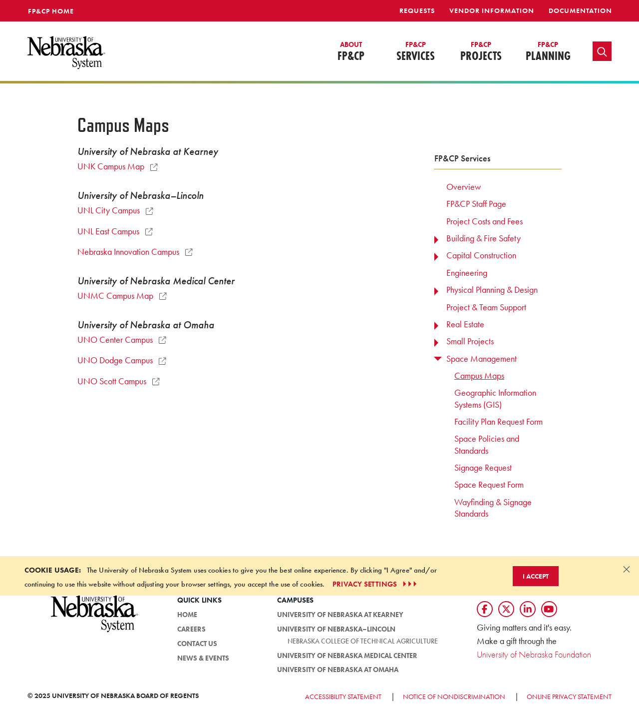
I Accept (536, 576)
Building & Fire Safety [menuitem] (483, 238)
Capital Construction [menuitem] (481, 255)
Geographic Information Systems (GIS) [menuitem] (495, 398)
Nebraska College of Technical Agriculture (363, 641)
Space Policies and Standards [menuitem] (486, 444)
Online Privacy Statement (569, 696)
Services (415, 52)
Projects (481, 52)
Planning (548, 52)
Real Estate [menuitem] (465, 324)
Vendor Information (491, 10)
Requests (417, 10)
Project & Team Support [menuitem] (486, 307)
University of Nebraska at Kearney (340, 614)
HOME (187, 614)
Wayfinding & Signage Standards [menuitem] (493, 508)
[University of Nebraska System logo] (94, 619)
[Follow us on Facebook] (485, 609)
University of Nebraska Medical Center (347, 655)
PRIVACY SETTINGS (375, 584)
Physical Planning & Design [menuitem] (492, 289)
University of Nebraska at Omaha (337, 669)
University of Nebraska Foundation (534, 654)
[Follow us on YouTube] (549, 609)
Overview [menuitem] (463, 186)
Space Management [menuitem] (481, 358)
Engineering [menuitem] (466, 272)
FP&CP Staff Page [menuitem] (476, 203)
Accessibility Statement (343, 696)
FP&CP (350, 52)
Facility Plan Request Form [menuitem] (498, 421)
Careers (191, 629)
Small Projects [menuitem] (470, 341)
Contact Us (197, 643)
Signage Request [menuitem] (483, 467)
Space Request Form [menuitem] (489, 484)
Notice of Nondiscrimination (454, 696)
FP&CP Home (51, 10)
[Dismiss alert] (626, 569)
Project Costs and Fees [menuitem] (484, 221)
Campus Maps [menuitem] (479, 375)
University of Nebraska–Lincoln (336, 629)
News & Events (203, 658)
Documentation (580, 10)
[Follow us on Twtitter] (506, 609)
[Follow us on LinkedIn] (528, 609)
